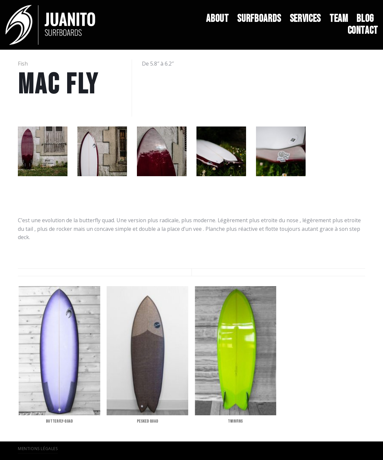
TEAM (338, 19)
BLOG (365, 19)
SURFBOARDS (259, 19)
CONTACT (363, 31)
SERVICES (305, 19)
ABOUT (217, 19)
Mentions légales (38, 448)
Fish (23, 63)
